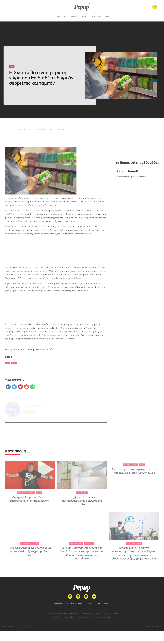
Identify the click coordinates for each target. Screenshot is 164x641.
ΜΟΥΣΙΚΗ (68, 613)
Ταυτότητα (56, 627)
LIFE (100, 613)
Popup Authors (69, 627)
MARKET (109, 613)
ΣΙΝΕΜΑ (90, 613)
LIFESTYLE (55, 613)
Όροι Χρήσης (82, 627)
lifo (51, 349)
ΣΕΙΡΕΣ (79, 613)
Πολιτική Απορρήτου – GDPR (101, 627)
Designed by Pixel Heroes (153, 636)
